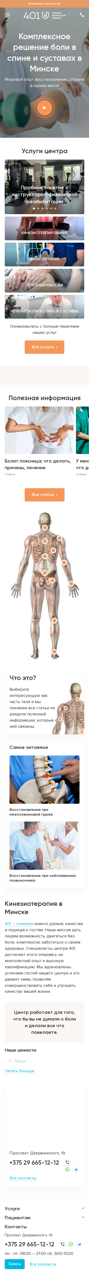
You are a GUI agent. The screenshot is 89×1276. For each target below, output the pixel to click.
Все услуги (43, 347)
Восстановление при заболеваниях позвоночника (42, 878)
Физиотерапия (44, 259)
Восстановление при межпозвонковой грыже (31, 812)
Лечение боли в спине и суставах (44, 311)
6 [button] (55, 208)
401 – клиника (19, 923)
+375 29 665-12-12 (34, 1163)
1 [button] (34, 208)
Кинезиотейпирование (44, 233)
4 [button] (47, 208)
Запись (14, 1264)
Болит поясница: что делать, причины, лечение (38, 464)
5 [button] (51, 208)
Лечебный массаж (44, 285)
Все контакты (22, 1178)
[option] (44, 187)
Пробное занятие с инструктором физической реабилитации (44, 194)
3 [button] (42, 208)
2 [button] (38, 208)
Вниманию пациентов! (44, 3)
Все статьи (43, 494)
